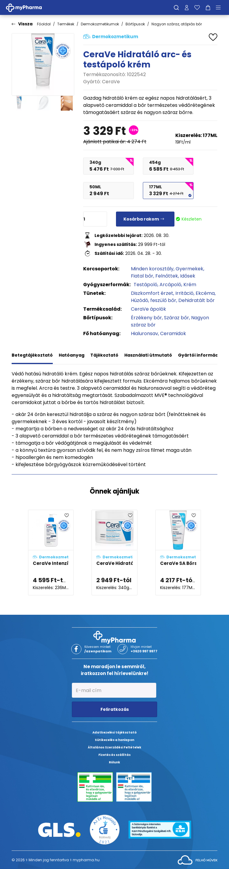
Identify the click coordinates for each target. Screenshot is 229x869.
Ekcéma (205, 293)
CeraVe (111, 81)
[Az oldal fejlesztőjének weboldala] (197, 859)
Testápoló (145, 284)
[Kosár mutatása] (208, 7)
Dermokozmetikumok (100, 24)
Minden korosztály (152, 268)
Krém (189, 284)
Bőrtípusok (135, 24)
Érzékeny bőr (146, 317)
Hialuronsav (144, 333)
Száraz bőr (176, 317)
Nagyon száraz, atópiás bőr (176, 24)
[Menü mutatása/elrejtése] (220, 7)
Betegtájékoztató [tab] (32, 355)
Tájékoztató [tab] (104, 355)
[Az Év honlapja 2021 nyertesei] (105, 829)
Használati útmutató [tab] (148, 355)
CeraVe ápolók (148, 309)
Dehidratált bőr (196, 300)
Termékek (65, 24)
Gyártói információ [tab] (200, 355)
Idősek (187, 275)
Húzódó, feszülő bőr (153, 300)
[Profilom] (186, 7)
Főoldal (44, 24)
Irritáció (184, 293)
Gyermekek (189, 268)
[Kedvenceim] (197, 7)
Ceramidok (173, 333)
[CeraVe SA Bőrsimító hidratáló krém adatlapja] (178, 552)
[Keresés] (176, 7)
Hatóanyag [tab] (71, 355)
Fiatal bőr (142, 275)
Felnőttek (166, 275)
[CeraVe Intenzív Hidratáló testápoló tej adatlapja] (51, 552)
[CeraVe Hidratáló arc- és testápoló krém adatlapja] (114, 552)
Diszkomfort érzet (152, 293)
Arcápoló (170, 284)
